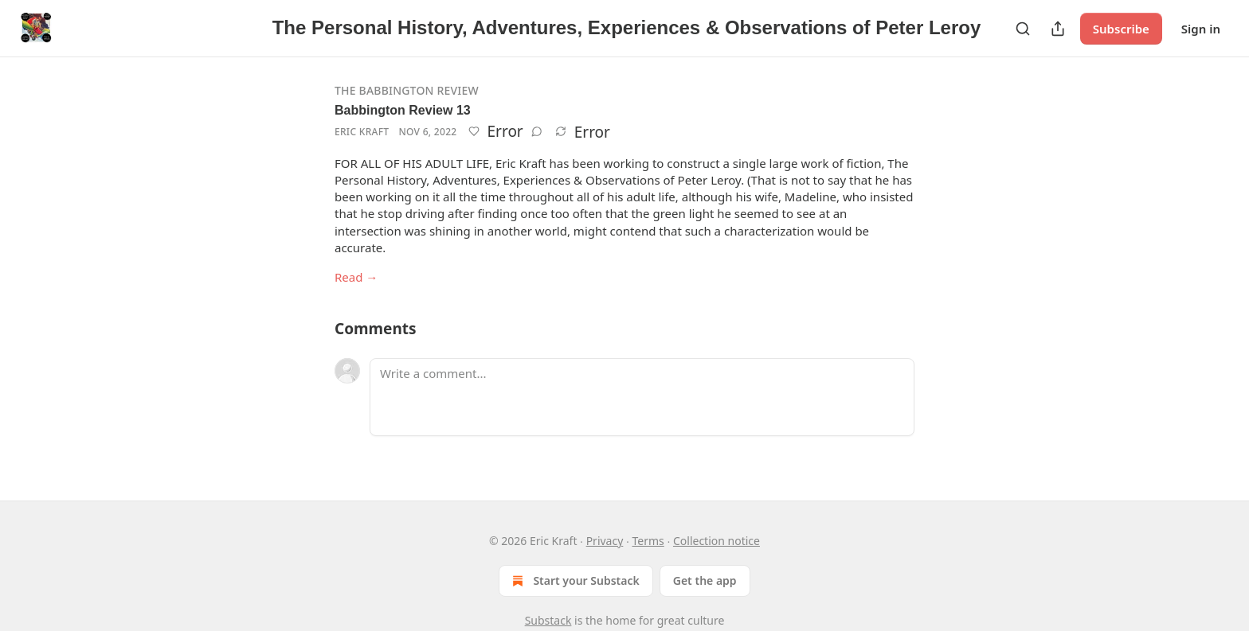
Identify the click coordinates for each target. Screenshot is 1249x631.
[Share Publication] (1058, 29)
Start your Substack (574, 581)
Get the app (705, 580)
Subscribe (1121, 29)
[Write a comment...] (642, 397)
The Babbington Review (407, 90)
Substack (548, 620)
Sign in (1200, 29)
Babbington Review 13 (403, 110)
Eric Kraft (362, 131)
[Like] (474, 131)
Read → (356, 277)
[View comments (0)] (537, 131)
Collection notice (716, 540)
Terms (648, 540)
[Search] (1023, 29)
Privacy (605, 540)
